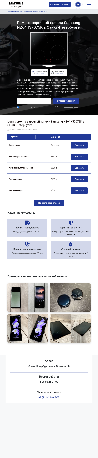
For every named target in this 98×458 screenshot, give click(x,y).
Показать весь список (49, 203)
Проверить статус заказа (59, 4)
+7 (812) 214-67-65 (49, 397)
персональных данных (71, 107)
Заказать (79, 145)
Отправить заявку (66, 101)
